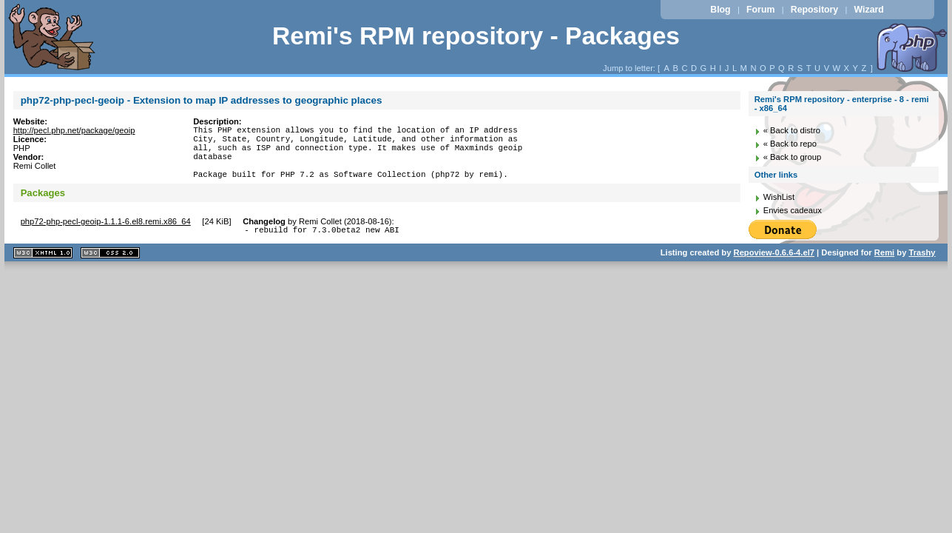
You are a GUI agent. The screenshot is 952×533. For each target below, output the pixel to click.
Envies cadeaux (792, 210)
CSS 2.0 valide (110, 268)
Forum (760, 9)
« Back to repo (790, 143)
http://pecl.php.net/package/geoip (74, 130)
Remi (884, 268)
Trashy (921, 268)
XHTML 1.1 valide (42, 268)
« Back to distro (791, 130)
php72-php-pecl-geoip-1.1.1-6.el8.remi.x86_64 (106, 234)
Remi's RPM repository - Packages (476, 36)
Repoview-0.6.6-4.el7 (774, 268)
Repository (814, 9)
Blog (720, 9)
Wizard (869, 9)
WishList (778, 196)
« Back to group (792, 156)
